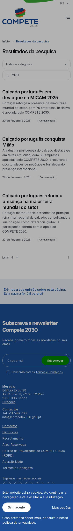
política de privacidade (18, 522)
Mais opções (61, 507)
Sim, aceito (16, 507)
